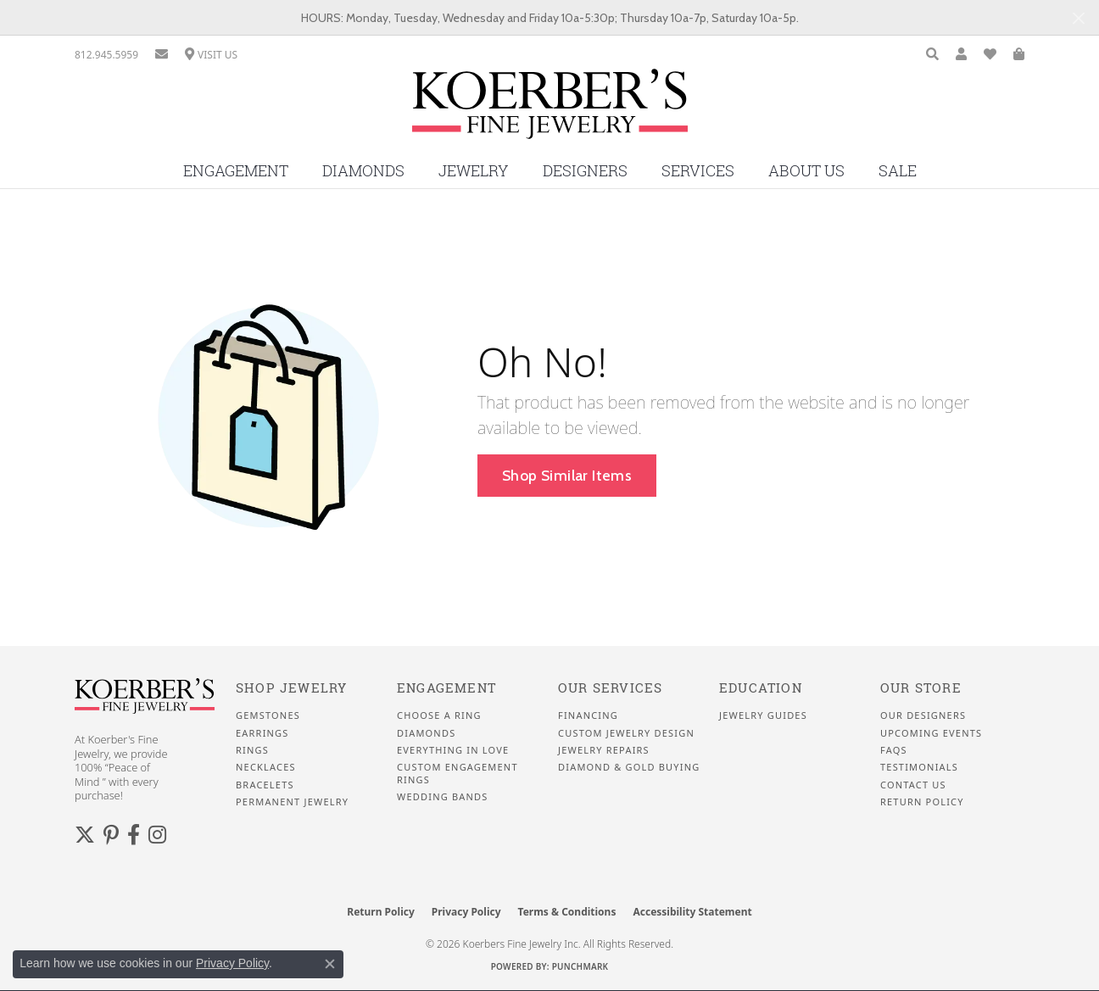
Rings (252, 750)
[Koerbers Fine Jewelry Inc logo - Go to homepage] (550, 110)
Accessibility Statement (692, 912)
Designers (585, 170)
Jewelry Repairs (604, 750)
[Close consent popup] (330, 964)
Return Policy (922, 802)
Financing (588, 715)
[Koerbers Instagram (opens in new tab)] (157, 835)
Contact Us (913, 785)
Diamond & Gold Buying (629, 767)
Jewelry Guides (763, 715)
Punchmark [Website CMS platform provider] (580, 966)
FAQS (893, 750)
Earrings (262, 733)
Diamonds (363, 170)
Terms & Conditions (567, 912)
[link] (106, 54)
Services (697, 170)
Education (760, 688)
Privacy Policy (466, 912)
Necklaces (266, 767)
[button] (932, 54)
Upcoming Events (931, 733)
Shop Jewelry (291, 688)
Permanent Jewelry (292, 802)
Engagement (235, 170)
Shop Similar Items (567, 475)
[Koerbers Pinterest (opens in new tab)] (111, 835)
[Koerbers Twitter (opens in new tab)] (85, 835)
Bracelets (265, 785)
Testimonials (919, 767)
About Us (806, 170)
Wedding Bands (442, 797)
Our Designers (923, 715)
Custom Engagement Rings (457, 773)
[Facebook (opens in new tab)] (133, 835)
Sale (898, 170)
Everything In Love (453, 750)
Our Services (610, 688)
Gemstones (268, 715)
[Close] (1078, 18)
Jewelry (473, 170)
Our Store (921, 688)
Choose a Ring (439, 715)
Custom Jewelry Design (626, 733)
